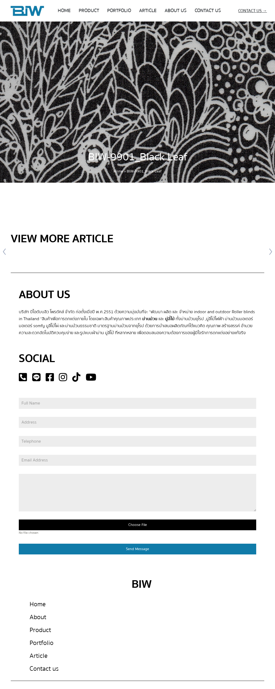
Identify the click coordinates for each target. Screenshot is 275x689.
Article (39, 656)
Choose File (137, 525)
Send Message (137, 549)
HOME (64, 11)
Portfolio (41, 643)
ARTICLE (148, 11)
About (38, 617)
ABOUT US (176, 11)
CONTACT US (208, 11)
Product (40, 630)
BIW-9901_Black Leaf (137, 157)
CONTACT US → (252, 10)
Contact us (44, 669)
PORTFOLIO (119, 11)
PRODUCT (89, 11)
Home (118, 171)
